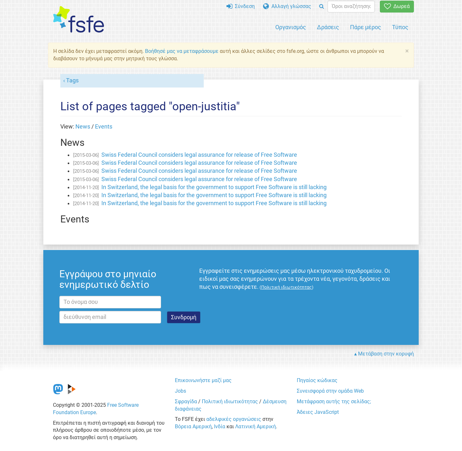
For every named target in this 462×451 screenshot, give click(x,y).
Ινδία (219, 426)
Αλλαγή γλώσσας (287, 6)
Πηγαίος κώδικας (317, 380)
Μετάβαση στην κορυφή (386, 354)
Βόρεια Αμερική (193, 426)
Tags (72, 80)
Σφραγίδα (186, 401)
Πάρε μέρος (365, 27)
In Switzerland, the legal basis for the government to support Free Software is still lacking (214, 187)
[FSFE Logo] (78, 19)
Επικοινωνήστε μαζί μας (203, 380)
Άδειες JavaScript (318, 412)
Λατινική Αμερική (255, 426)
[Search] (321, 6)
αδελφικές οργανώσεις (233, 419)
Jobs (180, 391)
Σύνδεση (241, 6)
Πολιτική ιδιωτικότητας (230, 401)
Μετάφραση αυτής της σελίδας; (334, 401)
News (82, 126)
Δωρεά (397, 6)
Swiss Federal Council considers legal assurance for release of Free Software (199, 155)
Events (103, 126)
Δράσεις (328, 27)
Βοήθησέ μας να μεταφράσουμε (181, 51)
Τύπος (400, 27)
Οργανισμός (290, 27)
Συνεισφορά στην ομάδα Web (330, 391)
